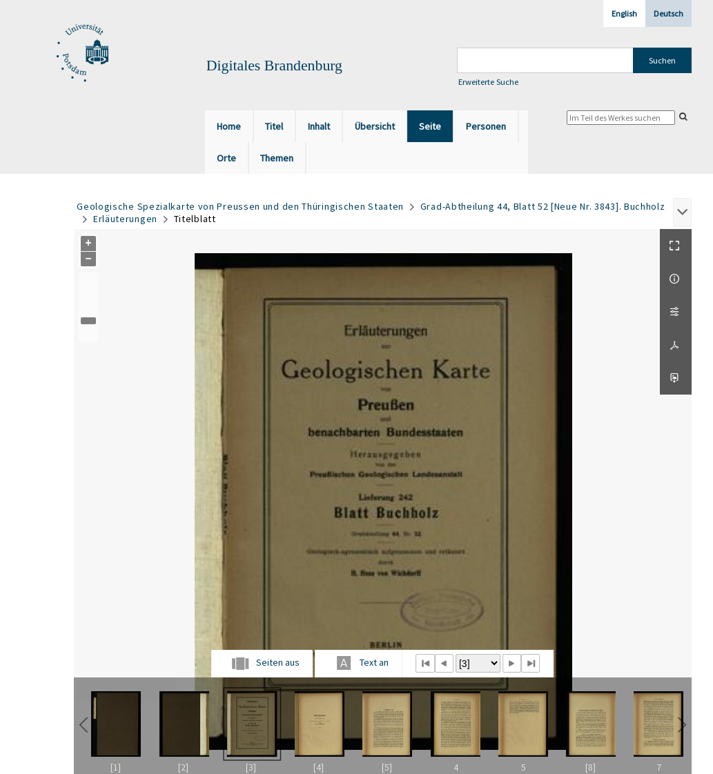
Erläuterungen (125, 218)
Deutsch (668, 13)
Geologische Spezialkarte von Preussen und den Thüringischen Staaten (240, 206)
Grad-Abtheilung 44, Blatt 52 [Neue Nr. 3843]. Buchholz (542, 206)
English (624, 13)
